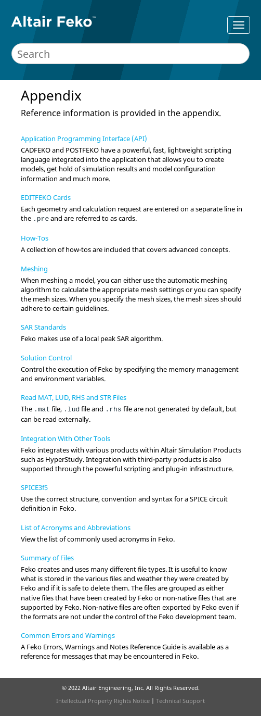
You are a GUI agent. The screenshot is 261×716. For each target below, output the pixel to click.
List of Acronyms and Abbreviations (75, 527)
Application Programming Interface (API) (84, 138)
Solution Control (46, 357)
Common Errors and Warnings (68, 635)
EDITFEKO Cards (46, 197)
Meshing (34, 268)
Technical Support (180, 701)
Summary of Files (47, 557)
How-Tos (34, 238)
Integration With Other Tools (65, 438)
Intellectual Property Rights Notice (103, 701)
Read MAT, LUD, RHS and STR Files (73, 397)
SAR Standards (43, 327)
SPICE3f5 (34, 487)
